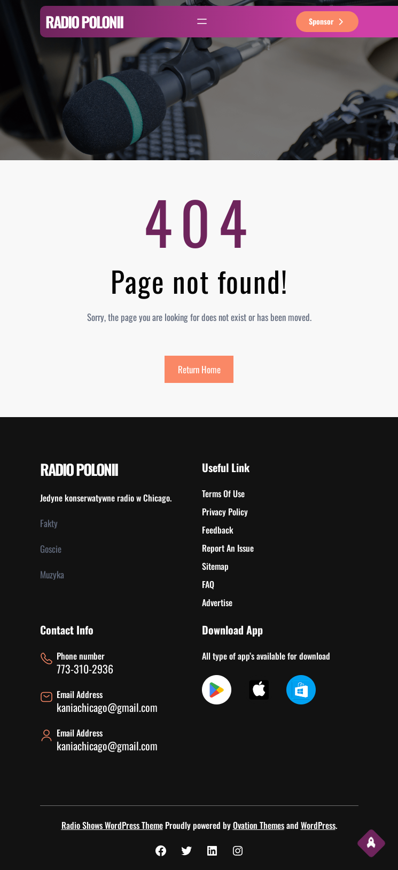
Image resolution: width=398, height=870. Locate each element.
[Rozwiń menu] (202, 21)
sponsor (327, 21)
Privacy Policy (225, 511)
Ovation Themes (258, 825)
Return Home (199, 369)
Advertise (217, 602)
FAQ (208, 584)
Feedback (217, 529)
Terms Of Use (223, 493)
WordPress (318, 825)
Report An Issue (228, 548)
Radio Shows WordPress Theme (112, 825)
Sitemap (215, 566)
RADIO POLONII (84, 22)
